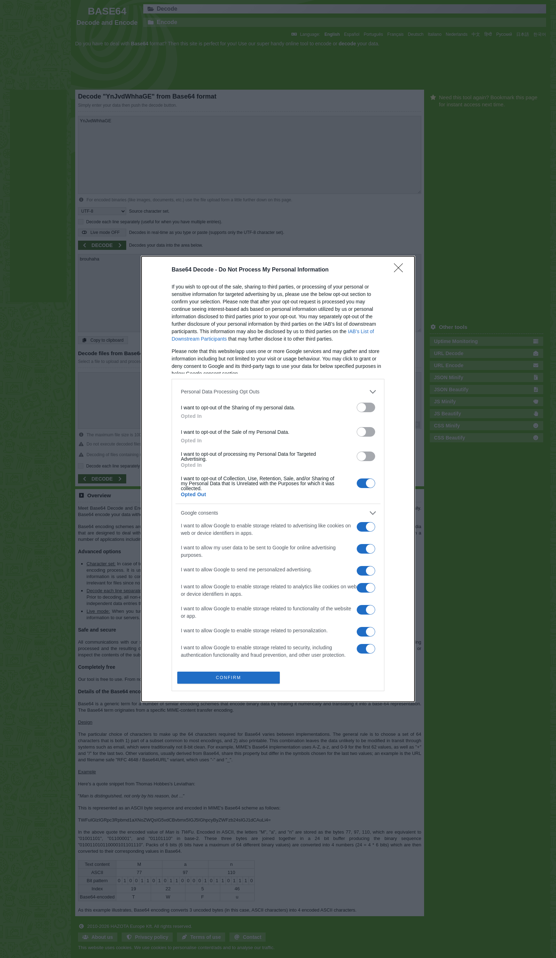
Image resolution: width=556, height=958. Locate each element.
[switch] (366, 406)
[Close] (400, 269)
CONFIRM (229, 677)
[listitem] (278, 391)
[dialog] (278, 479)
